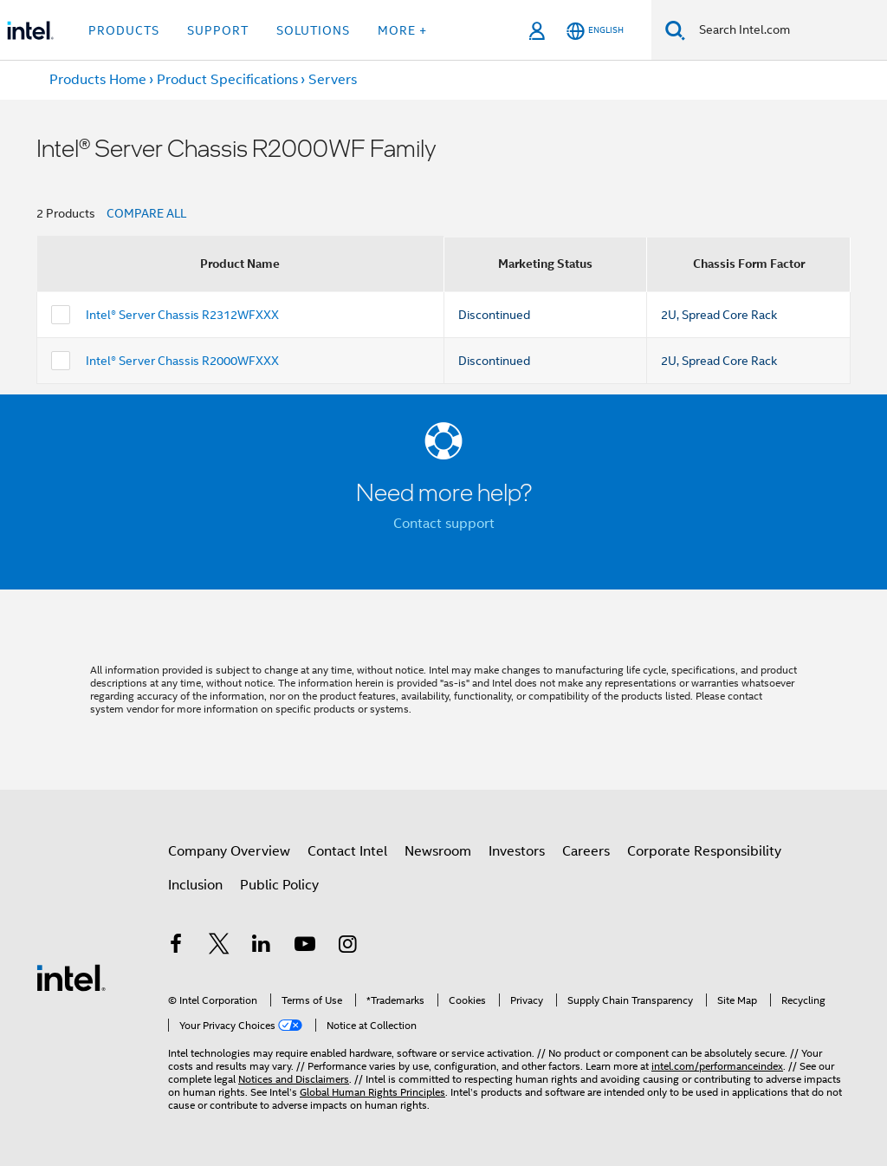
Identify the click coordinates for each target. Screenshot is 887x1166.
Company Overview (229, 851)
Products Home (97, 79)
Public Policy (279, 885)
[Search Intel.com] (786, 30)
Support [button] (218, 30)
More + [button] (402, 30)
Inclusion (195, 885)
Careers (586, 851)
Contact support (444, 523)
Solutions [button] (313, 30)
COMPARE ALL (146, 213)
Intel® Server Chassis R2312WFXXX (182, 314)
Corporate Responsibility (704, 851)
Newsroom (438, 851)
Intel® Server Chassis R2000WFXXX (182, 360)
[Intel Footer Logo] (71, 977)
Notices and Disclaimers (293, 1078)
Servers (332, 79)
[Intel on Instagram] (347, 946)
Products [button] (123, 30)
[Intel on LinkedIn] (261, 946)
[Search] (675, 30)
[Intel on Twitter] (219, 946)
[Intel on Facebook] (176, 946)
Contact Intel (347, 851)
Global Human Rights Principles (372, 1091)
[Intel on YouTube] (305, 946)
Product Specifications (227, 79)
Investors (517, 851)
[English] (595, 31)
